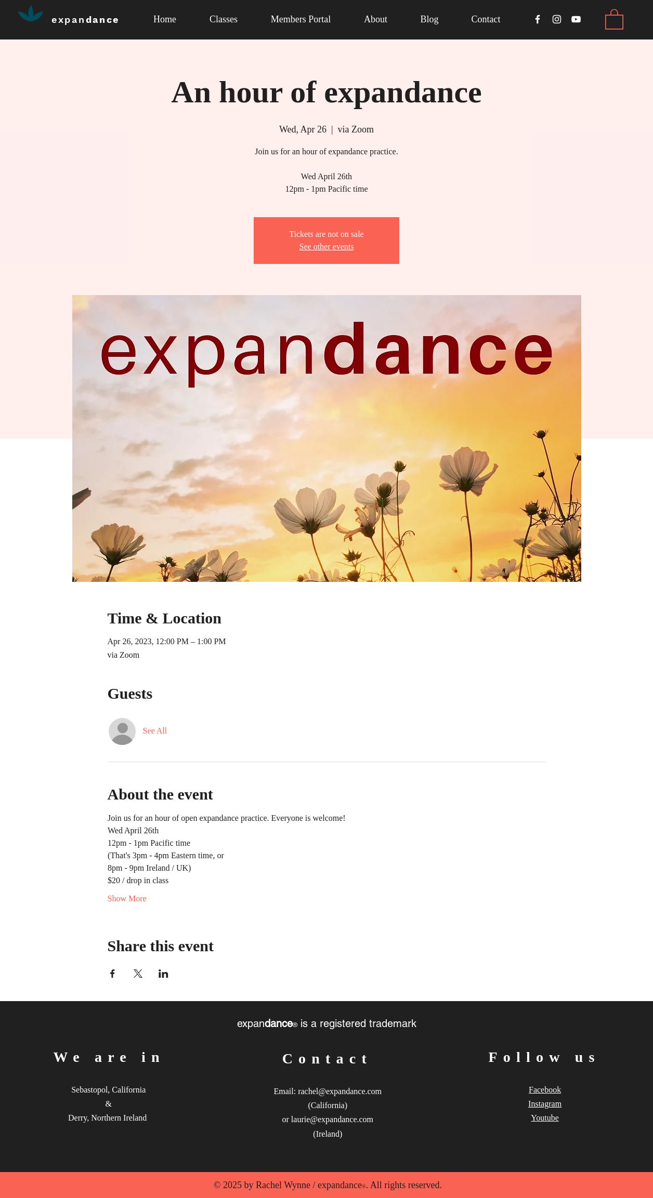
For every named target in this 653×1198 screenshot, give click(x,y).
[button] (375, 19)
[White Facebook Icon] (537, 19)
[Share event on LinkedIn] (163, 973)
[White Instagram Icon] (557, 19)
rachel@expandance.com (340, 1091)
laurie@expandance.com (332, 1119)
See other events (326, 246)
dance (85, 19)
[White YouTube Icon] (576, 19)
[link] (614, 19)
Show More (127, 898)
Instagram (544, 1103)
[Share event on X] (138, 973)
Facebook (545, 1089)
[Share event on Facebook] (112, 973)
